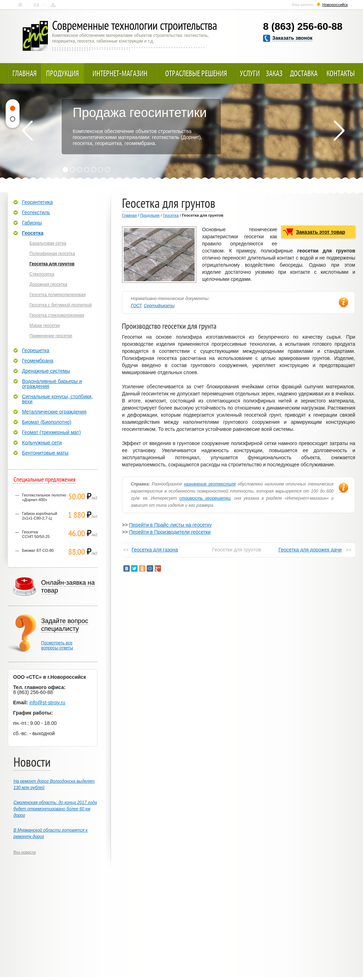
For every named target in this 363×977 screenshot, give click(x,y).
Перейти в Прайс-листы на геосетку (170, 525)
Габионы (32, 222)
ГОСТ (136, 305)
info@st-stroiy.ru (47, 702)
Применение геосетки (50, 335)
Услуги (250, 73)
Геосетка (171, 215)
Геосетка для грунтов (51, 263)
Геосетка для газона (155, 550)
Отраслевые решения (196, 73)
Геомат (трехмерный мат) (51, 432)
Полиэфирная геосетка (52, 253)
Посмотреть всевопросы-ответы (57, 645)
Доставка (304, 73)
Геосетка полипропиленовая (57, 294)
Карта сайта (53, 5)
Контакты (36, 5)
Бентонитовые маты (45, 452)
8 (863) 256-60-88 (302, 26)
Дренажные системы (46, 370)
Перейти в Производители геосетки (170, 532)
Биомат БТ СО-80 (38, 550)
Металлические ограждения (54, 411)
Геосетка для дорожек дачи (310, 550)
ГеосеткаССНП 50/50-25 (36, 534)
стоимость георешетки (205, 498)
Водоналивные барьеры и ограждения (52, 384)
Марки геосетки (44, 325)
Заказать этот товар (320, 232)
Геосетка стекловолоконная (56, 315)
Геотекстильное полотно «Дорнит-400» (44, 497)
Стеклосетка (41, 274)
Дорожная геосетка (48, 284)
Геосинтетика (37, 202)
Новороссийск (335, 4)
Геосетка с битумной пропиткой (60, 304)
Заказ (274, 73)
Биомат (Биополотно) (46, 422)
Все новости (24, 852)
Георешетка (35, 350)
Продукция (62, 73)
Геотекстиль (36, 212)
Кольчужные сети (42, 442)
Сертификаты (159, 305)
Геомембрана (37, 360)
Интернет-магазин (120, 73)
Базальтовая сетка (47, 243)
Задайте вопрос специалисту (64, 624)
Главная (20, 5)
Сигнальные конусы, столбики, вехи (57, 399)
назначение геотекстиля (210, 484)
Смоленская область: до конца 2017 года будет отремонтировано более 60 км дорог (55, 809)
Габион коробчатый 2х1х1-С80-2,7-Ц (39, 515)
